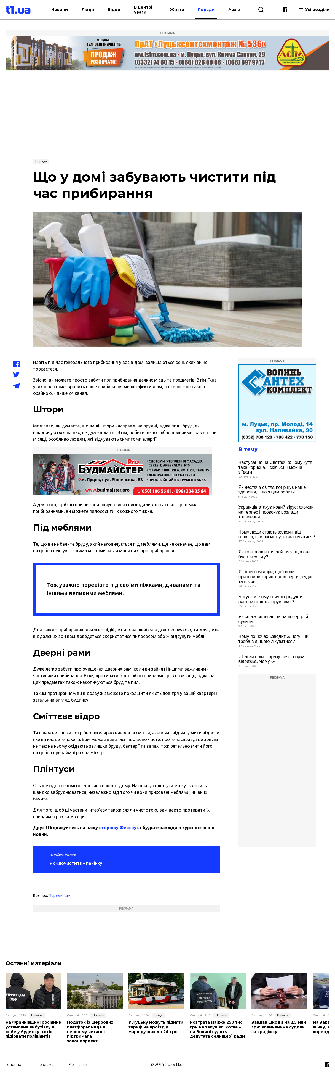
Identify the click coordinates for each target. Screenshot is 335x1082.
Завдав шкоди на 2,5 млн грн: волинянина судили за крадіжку (278, 1027)
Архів (234, 9)
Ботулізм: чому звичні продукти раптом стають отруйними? (270, 599)
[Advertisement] (167, 114)
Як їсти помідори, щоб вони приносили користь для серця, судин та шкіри (276, 576)
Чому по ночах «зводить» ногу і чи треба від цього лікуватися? (273, 639)
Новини (59, 9)
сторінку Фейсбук (119, 827)
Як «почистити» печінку (76, 863)
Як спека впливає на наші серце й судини (273, 619)
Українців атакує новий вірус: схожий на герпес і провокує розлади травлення (276, 512)
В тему (248, 449)
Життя (177, 9)
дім (67, 895)
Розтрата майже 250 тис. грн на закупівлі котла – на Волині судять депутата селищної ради (217, 1029)
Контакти (78, 1064)
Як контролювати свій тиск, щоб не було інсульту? (274, 554)
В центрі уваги (143, 10)
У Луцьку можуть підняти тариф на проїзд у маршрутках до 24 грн (155, 1027)
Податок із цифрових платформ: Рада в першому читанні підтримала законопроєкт (90, 1031)
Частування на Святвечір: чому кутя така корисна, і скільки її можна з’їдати (275, 467)
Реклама (44, 1064)
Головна (13, 1064)
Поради (206, 9)
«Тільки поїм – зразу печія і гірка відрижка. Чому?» (271, 659)
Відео (114, 9)
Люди (88, 9)
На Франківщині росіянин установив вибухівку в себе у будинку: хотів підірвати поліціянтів (33, 1029)
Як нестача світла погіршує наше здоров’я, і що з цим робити (272, 490)
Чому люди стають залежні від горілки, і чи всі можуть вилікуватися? (276, 534)
